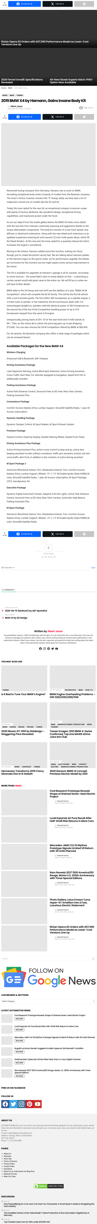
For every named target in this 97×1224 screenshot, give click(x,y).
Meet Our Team (10, 1176)
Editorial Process (10, 1174)
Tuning (6, 690)
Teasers (54, 727)
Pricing (30, 727)
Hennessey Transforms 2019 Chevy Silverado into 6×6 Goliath (22, 772)
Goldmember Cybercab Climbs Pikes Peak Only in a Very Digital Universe (48, 1059)
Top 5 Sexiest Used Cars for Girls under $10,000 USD (27, 1222)
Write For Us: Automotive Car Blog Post (19, 1171)
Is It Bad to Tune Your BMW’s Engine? (23, 694)
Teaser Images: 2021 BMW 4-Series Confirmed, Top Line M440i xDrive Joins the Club (71, 734)
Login (93, 568)
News (5, 727)
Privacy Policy (9, 1164)
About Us (7, 1154)
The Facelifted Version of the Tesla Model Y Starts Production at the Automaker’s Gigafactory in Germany (46, 1214)
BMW (81, 690)
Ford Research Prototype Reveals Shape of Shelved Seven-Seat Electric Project (72, 793)
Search (93, 959)
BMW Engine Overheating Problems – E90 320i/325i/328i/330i (72, 695)
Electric (54, 767)
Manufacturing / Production (71, 724)
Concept (83, 764)
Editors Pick (70, 690)
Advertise (7, 1156)
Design (13, 727)
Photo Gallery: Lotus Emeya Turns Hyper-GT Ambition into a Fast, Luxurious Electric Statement (70, 902)
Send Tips (7, 1159)
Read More (19, 1019)
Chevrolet (26, 767)
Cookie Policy (9, 1166)
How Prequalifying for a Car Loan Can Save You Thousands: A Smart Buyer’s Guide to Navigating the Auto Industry (49, 1205)
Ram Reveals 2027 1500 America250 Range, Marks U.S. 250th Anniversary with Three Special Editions (72, 875)
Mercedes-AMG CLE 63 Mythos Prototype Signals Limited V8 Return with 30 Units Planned (71, 848)
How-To (89, 690)
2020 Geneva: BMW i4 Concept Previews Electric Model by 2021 (69, 772)
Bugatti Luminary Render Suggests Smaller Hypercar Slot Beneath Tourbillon (49, 1048)
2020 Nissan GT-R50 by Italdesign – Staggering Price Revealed (23, 732)
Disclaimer (8, 1169)
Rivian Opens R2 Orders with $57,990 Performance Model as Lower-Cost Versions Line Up (72, 929)
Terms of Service (10, 1161)
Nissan (21, 727)
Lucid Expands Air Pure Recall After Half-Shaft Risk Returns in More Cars (72, 819)
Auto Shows (63, 764)
